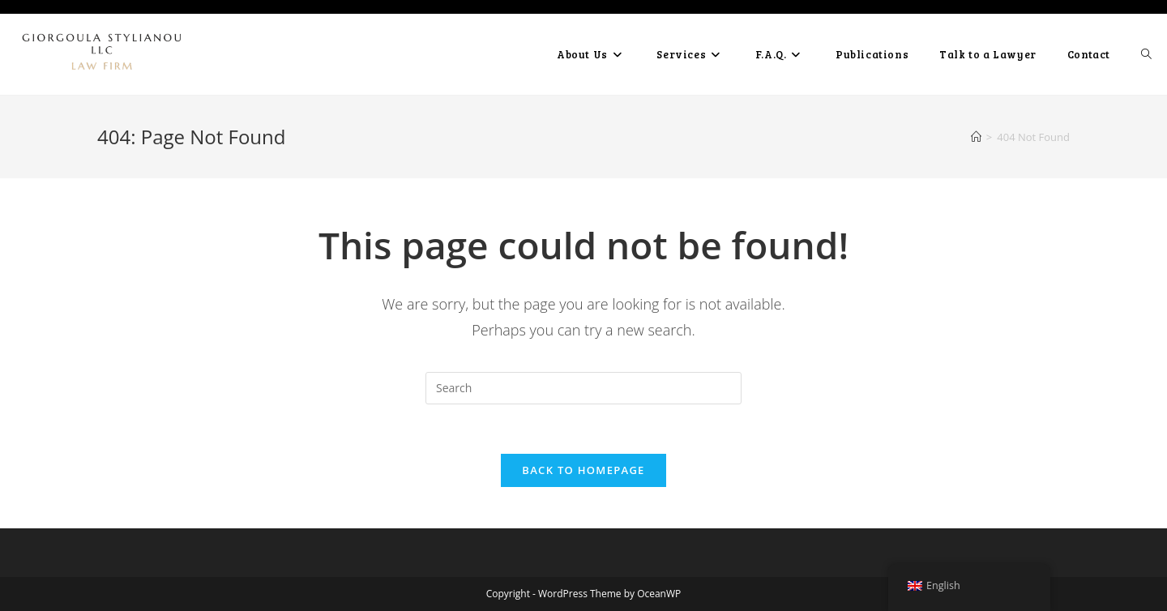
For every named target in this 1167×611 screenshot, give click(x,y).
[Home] (976, 137)
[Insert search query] (583, 388)
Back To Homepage (583, 470)
